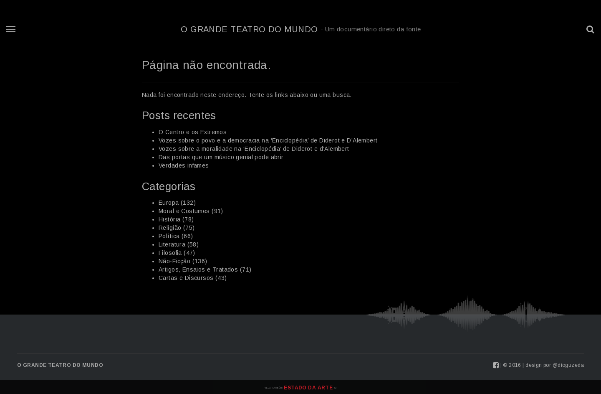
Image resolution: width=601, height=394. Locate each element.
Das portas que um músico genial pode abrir (221, 157)
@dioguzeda (568, 365)
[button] (590, 29)
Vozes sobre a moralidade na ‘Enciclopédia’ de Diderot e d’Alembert (254, 148)
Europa (169, 202)
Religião (170, 227)
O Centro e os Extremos (193, 132)
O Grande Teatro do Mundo (301, 29)
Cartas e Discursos (186, 278)
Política (169, 236)
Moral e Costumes (184, 211)
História (169, 219)
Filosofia (170, 252)
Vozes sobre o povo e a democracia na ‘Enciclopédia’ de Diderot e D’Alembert (268, 140)
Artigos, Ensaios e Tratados (198, 269)
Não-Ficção (174, 261)
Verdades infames (184, 165)
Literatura (172, 244)
